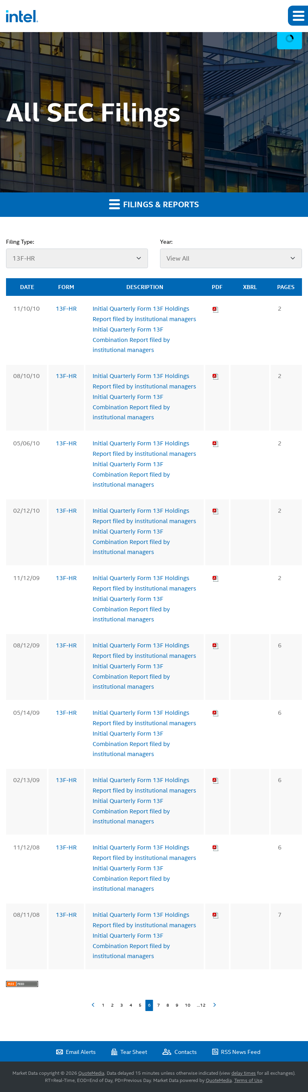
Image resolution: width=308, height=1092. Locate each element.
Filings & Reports (154, 204)
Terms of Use (248, 1080)
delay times (243, 1073)
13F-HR (66, 308)
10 (187, 1005)
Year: (166, 241)
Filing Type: (20, 241)
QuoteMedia (91, 1073)
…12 (201, 1005)
